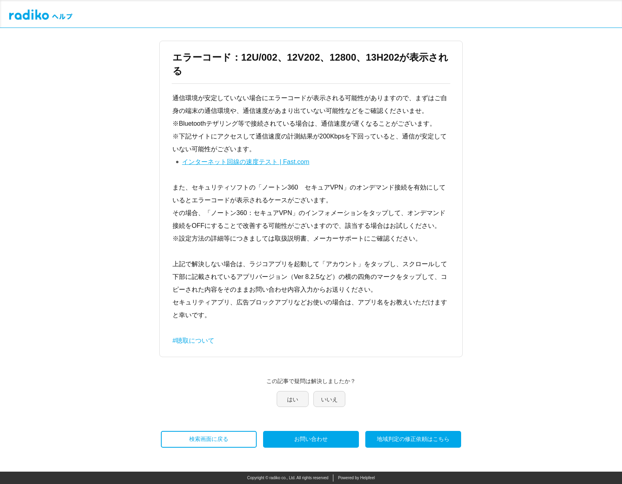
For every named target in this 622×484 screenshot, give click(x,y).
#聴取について (193, 340)
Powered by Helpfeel (356, 478)
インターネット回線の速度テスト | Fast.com (245, 161)
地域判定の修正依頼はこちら (413, 439)
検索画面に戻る (208, 439)
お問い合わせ (311, 439)
